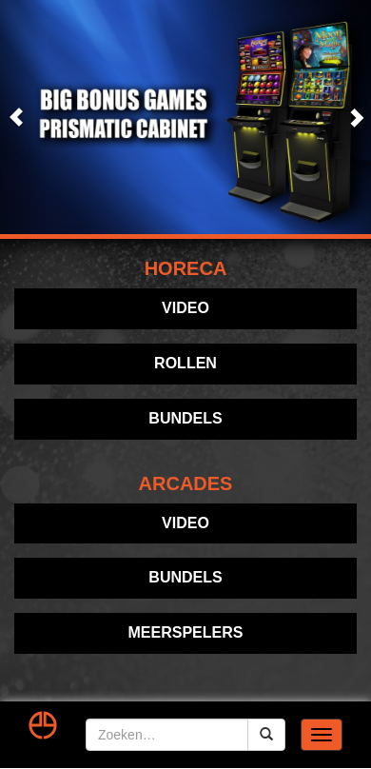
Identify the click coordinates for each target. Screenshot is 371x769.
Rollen (185, 363)
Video (185, 308)
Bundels (185, 418)
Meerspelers (186, 632)
